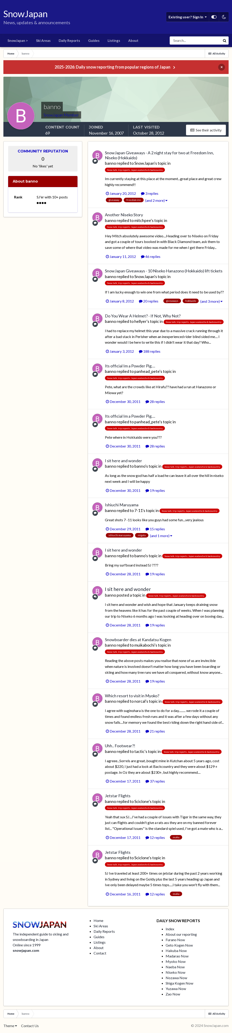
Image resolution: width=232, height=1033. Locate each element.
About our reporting (181, 934)
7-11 (138, 510)
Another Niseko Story (124, 214)
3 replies (149, 193)
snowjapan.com (26, 950)
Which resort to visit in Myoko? (132, 695)
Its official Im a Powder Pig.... (130, 365)
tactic (139, 751)
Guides (93, 40)
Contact (100, 953)
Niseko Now (175, 972)
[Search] (195, 40)
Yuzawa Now (176, 988)
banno (110, 163)
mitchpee (142, 220)
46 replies (150, 256)
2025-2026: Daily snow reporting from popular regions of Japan (112, 66)
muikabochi (144, 645)
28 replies (155, 401)
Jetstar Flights (117, 795)
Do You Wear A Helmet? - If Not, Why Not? (143, 315)
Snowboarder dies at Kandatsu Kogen (138, 639)
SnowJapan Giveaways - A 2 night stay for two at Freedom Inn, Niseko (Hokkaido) (159, 155)
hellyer (140, 321)
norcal (139, 701)
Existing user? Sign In (188, 17)
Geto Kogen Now (179, 945)
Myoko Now (176, 961)
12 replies (155, 837)
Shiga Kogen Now (179, 983)
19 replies (155, 490)
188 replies (149, 351)
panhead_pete (147, 371)
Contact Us (30, 1025)
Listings (114, 40)
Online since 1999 (26, 945)
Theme (10, 1025)
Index (170, 929)
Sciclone (141, 801)
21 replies (155, 731)
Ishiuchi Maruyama (121, 504)
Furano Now (175, 940)
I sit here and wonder (123, 460)
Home (98, 920)
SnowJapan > (17, 40)
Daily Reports (69, 40)
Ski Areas (43, 40)
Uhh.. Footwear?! (120, 745)
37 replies (155, 781)
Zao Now (173, 994)
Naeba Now (175, 967)
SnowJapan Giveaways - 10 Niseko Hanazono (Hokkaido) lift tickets (163, 270)
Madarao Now (177, 956)
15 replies (155, 529)
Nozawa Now (176, 978)
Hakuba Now (176, 950)
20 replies (148, 301)
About (133, 40)
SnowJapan (144, 163)
